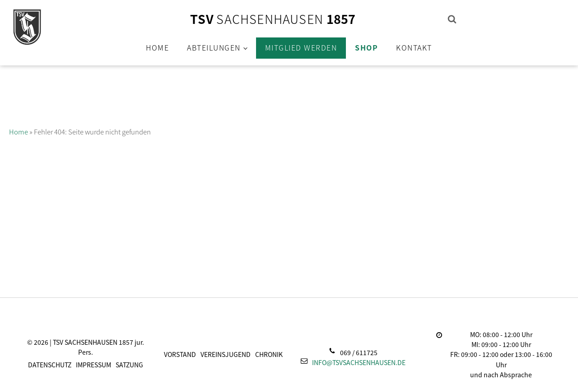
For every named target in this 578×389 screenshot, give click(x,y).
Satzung (129, 364)
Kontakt (414, 47)
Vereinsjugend (225, 354)
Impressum (93, 364)
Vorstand (180, 354)
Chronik (269, 354)
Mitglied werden (301, 47)
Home (157, 47)
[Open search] (452, 19)
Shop (366, 47)
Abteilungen (214, 47)
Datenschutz (49, 364)
